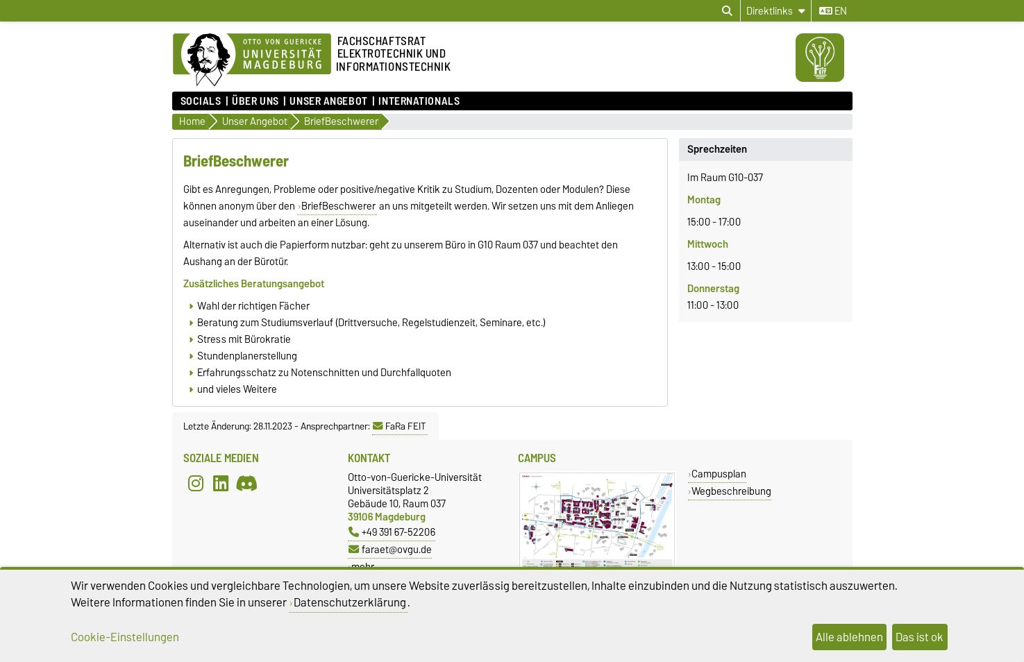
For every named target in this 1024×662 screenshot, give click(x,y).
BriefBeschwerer (338, 206)
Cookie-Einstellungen (125, 637)
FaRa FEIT (399, 426)
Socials (201, 101)
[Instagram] (195, 482)
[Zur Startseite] (252, 60)
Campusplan (718, 473)
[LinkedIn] (220, 482)
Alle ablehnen (849, 637)
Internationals (419, 101)
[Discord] (246, 482)
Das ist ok (919, 637)
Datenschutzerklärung (350, 602)
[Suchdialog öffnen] (727, 11)
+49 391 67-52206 (392, 532)
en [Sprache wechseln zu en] (833, 11)
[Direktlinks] (776, 11)
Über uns (255, 101)
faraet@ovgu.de (390, 549)
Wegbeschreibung (731, 491)
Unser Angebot (328, 101)
